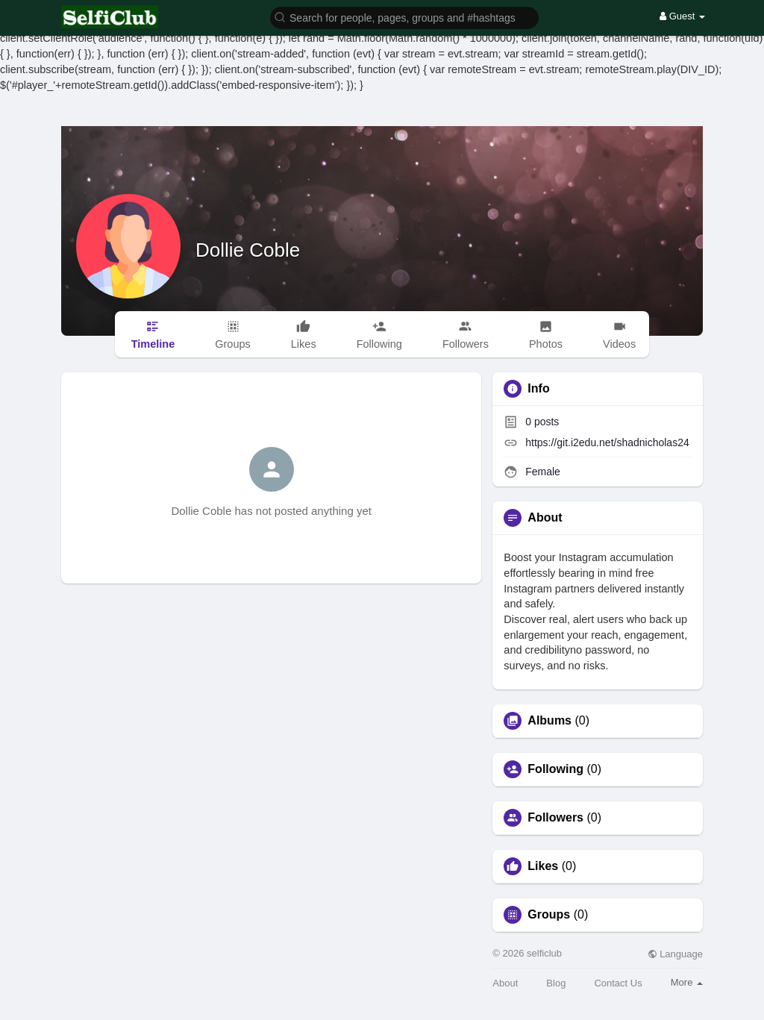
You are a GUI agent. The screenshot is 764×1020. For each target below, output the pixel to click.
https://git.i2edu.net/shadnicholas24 (607, 442)
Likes (542, 866)
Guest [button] (682, 16)
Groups (548, 915)
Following (555, 769)
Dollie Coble (247, 250)
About (505, 983)
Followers (555, 818)
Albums (549, 721)
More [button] (687, 982)
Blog (556, 983)
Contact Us (618, 983)
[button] (404, 16)
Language (675, 954)
